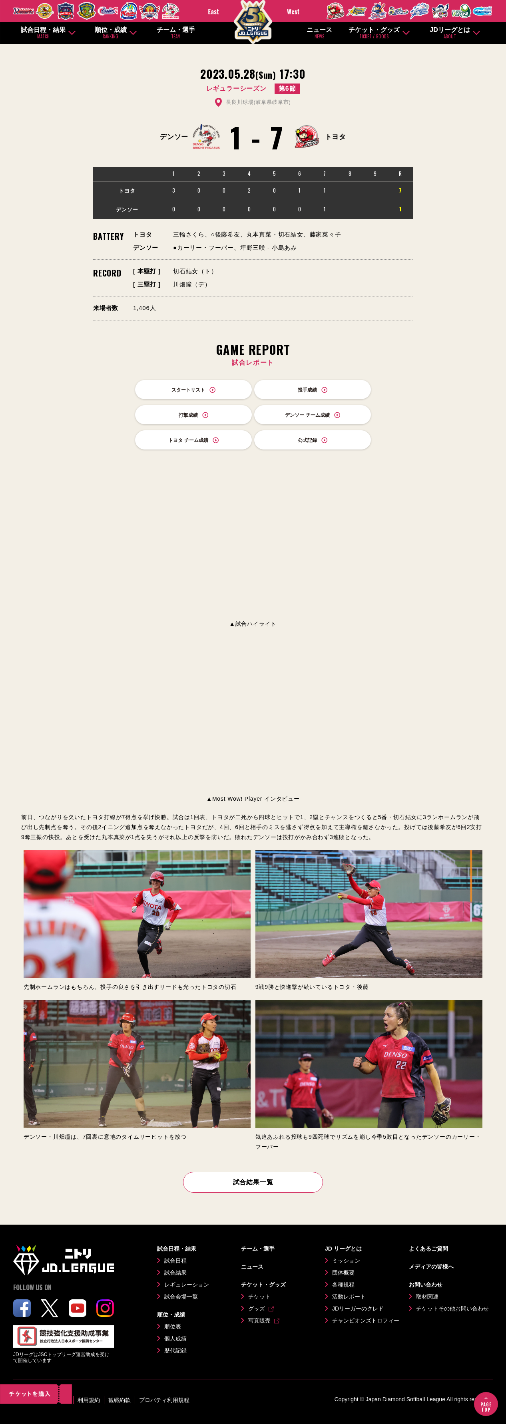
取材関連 (427, 1296)
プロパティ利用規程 (164, 1400)
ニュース (319, 33)
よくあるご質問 (428, 1248)
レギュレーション (186, 1284)
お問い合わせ (425, 1284)
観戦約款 (119, 1400)
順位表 (172, 1326)
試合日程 (175, 1260)
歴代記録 (175, 1350)
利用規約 (89, 1400)
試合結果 (175, 1272)
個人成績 (175, 1338)
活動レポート (349, 1296)
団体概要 (343, 1272)
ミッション (346, 1260)
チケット (259, 1296)
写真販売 (259, 1320)
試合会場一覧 (181, 1296)
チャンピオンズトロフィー (365, 1320)
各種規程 (343, 1284)
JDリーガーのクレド (358, 1308)
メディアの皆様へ (431, 1266)
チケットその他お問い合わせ (452, 1308)
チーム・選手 (176, 33)
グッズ (256, 1308)
